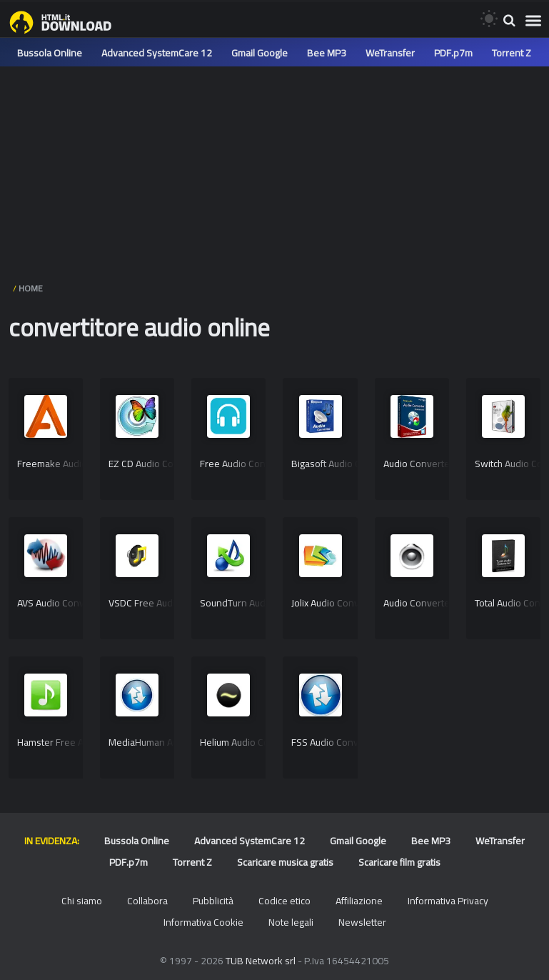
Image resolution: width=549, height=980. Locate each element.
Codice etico (284, 900)
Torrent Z (511, 53)
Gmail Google (259, 53)
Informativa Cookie (203, 922)
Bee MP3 (326, 53)
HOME (31, 288)
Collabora (147, 900)
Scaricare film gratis (399, 862)
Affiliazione (359, 900)
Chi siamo (81, 900)
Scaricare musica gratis (285, 862)
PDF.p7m (453, 53)
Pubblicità (213, 900)
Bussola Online (49, 53)
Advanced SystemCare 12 (156, 53)
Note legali (290, 922)
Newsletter (362, 922)
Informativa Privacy (448, 900)
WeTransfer (390, 53)
